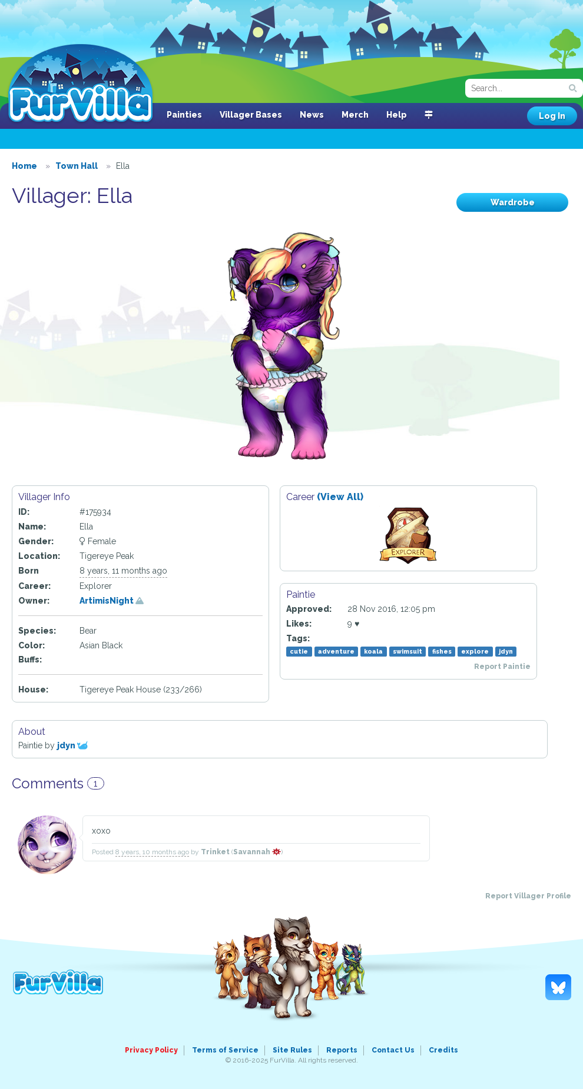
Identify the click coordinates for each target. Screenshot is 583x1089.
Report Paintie (502, 666)
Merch (355, 114)
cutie (299, 651)
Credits (443, 1050)
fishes (442, 651)
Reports (341, 1050)
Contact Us (393, 1050)
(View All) (340, 496)
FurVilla (80, 84)
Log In (552, 116)
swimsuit (407, 651)
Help (396, 114)
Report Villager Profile (528, 896)
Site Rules (292, 1050)
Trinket (215, 852)
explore (475, 651)
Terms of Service (225, 1050)
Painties (184, 114)
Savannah (257, 852)
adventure (336, 651)
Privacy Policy (151, 1050)
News (312, 114)
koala (373, 651)
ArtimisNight (112, 600)
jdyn (506, 651)
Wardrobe (513, 202)
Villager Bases (251, 114)
